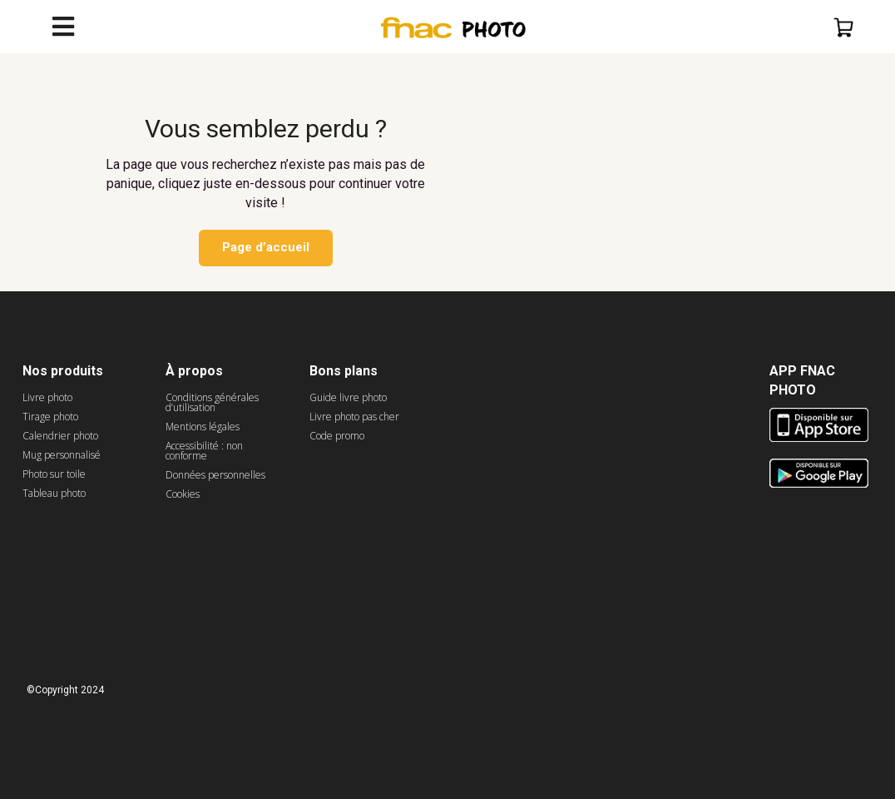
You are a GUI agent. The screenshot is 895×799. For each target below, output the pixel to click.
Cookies (183, 494)
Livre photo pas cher (354, 416)
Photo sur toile (54, 474)
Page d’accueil (265, 247)
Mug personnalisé (61, 455)
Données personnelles (215, 475)
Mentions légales (203, 426)
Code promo (336, 436)
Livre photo (47, 397)
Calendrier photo (60, 436)
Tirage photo (50, 416)
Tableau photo (54, 493)
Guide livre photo (348, 397)
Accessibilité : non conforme (204, 451)
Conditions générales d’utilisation (212, 402)
